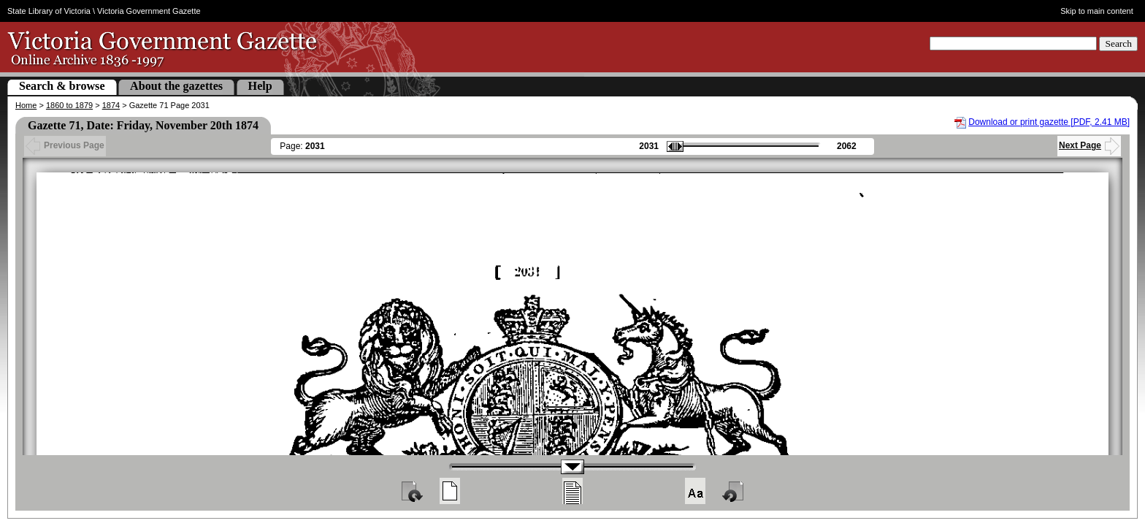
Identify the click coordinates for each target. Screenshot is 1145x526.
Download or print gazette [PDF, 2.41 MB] (1049, 122)
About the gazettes (176, 86)
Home (26, 105)
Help (260, 86)
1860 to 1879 (69, 105)
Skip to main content (1096, 11)
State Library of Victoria (49, 11)
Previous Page (65, 145)
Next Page (1089, 145)
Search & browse (62, 86)
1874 (111, 105)
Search (1118, 43)
